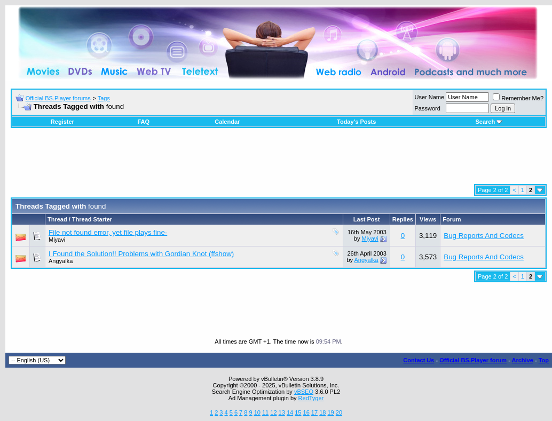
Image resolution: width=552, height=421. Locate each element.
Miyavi (57, 239)
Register (62, 121)
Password (427, 108)
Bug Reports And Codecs (484, 236)
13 (282, 412)
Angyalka (61, 261)
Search (488, 121)
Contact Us (418, 360)
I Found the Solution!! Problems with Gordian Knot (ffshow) (141, 254)
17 (314, 412)
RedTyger (311, 398)
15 (298, 412)
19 (330, 412)
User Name (430, 97)
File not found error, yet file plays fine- (108, 232)
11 (265, 412)
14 (290, 412)
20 (339, 412)
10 (257, 412)
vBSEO (303, 391)
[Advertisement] (278, 160)
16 (306, 412)
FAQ (143, 121)
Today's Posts (356, 121)
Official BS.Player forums (58, 98)
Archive (522, 360)
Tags (104, 98)
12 (273, 412)
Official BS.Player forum (473, 360)
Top (544, 360)
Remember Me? (518, 98)
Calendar (227, 121)
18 (322, 412)
